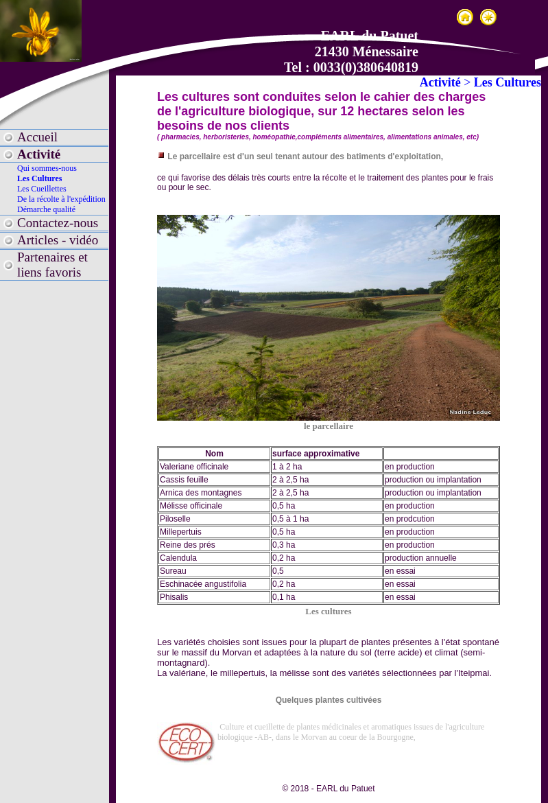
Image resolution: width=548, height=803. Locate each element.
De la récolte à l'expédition (61, 199)
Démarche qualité (46, 209)
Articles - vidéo (57, 240)
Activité (38, 154)
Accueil (37, 137)
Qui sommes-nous (47, 168)
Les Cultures (39, 178)
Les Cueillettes (42, 189)
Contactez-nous (57, 223)
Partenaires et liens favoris (52, 264)
